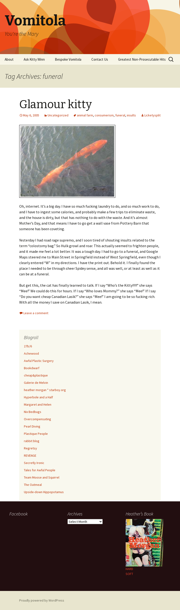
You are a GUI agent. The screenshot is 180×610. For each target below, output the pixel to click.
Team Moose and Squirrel (41, 477)
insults (131, 115)
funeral (120, 115)
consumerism (104, 115)
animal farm (85, 115)
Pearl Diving (32, 426)
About (9, 59)
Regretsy (30, 448)
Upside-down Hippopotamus (44, 492)
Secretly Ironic (34, 463)
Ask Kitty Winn (34, 59)
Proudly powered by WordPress (41, 600)
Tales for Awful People (39, 470)
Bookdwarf (31, 368)
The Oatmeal (33, 485)
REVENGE (30, 455)
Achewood (31, 353)
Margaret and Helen (37, 404)
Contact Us (99, 59)
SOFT (129, 574)
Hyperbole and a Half (38, 397)
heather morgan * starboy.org (45, 390)
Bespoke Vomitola (68, 59)
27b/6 (28, 346)
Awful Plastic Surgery (39, 361)
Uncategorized (58, 115)
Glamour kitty (55, 104)
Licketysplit (152, 115)
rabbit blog (31, 441)
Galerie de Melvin (36, 382)
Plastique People (36, 434)
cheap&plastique (36, 375)
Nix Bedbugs (32, 412)
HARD (129, 569)
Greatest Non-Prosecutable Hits (142, 59)
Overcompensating (37, 419)
